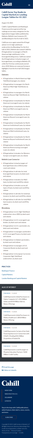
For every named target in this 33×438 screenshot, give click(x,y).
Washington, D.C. (11, 394)
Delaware (8, 397)
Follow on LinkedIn (9, 370)
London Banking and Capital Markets (14, 278)
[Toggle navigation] (29, 5)
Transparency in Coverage (9, 433)
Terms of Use (6, 430)
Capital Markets (7, 274)
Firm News (7, 293)
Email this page (8, 367)
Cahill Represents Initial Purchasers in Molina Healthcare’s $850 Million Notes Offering (16, 317)
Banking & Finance (8, 271)
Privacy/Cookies (16, 430)
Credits (21, 433)
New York (8, 390)
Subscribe (9, 417)
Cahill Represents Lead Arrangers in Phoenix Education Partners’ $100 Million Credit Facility (16, 352)
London (8, 401)
